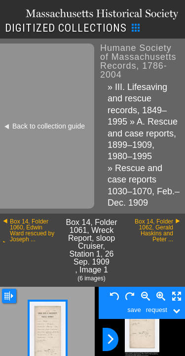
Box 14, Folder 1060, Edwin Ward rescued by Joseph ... (32, 230)
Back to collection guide (48, 126)
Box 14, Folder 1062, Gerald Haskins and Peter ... (154, 230)
